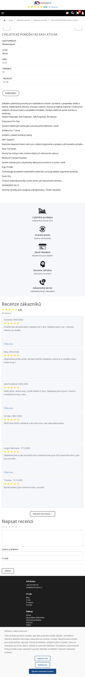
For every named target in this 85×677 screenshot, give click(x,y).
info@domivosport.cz (34, 587)
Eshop (11, 20)
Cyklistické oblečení (23, 20)
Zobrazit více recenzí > (42, 514)
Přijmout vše (42, 658)
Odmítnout (42, 665)
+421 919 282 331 (32, 585)
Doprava (29, 622)
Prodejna (29, 602)
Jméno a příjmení (10, 549)
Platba (28, 625)
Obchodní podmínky (33, 620)
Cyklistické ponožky (40, 20)
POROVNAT (10, 93)
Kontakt (29, 605)
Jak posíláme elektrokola (35, 617)
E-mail (5, 558)
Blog (28, 597)
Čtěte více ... (9, 344)
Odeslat (8, 571)
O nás (28, 600)
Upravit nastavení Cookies (42, 671)
